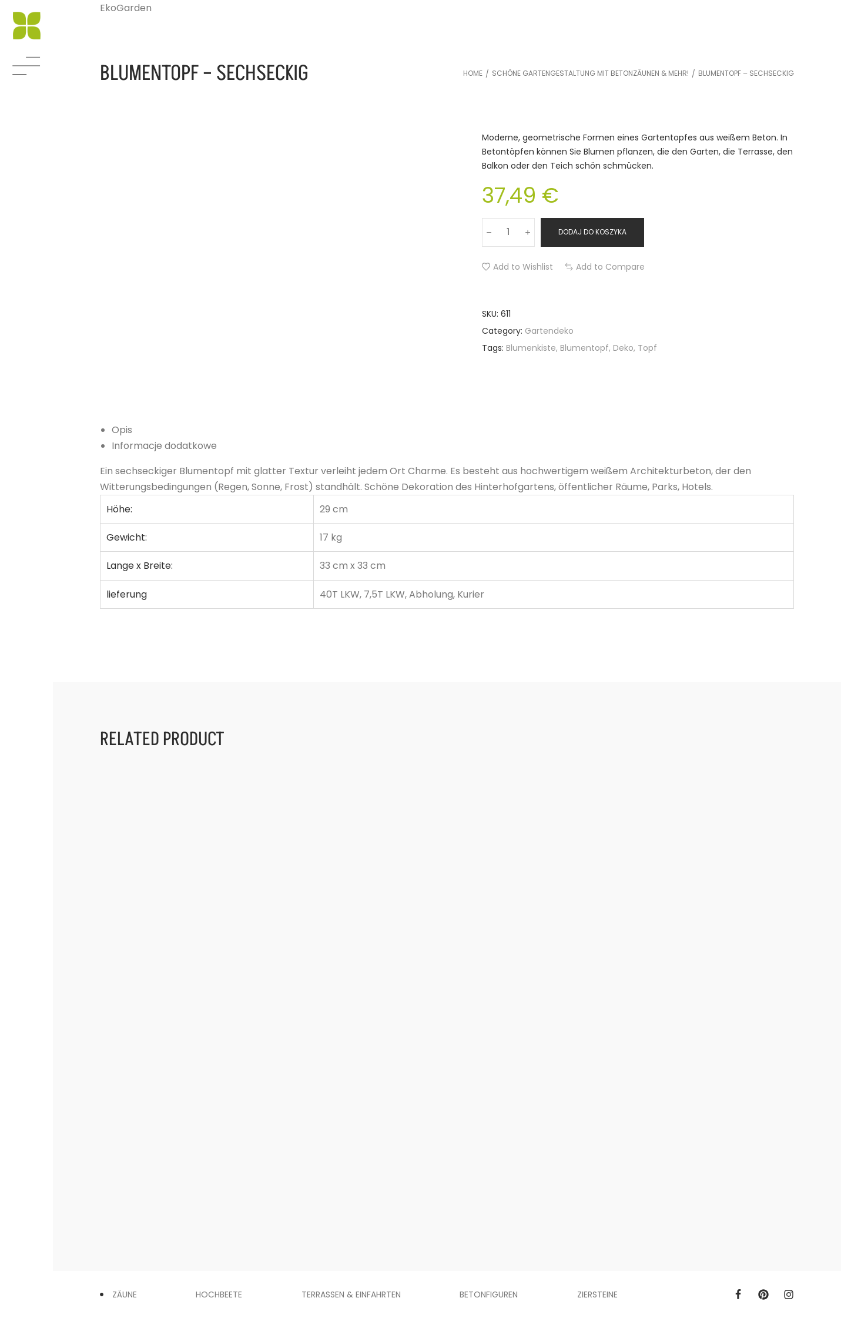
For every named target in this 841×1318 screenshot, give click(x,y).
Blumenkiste (531, 348)
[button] (517, 267)
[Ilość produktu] (508, 232)
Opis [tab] (122, 430)
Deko (623, 348)
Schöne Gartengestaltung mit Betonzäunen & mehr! (590, 73)
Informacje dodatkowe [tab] (164, 445)
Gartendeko (549, 331)
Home (473, 73)
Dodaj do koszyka (592, 232)
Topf (647, 348)
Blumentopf (584, 348)
